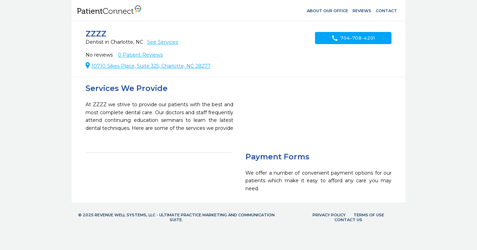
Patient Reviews (140, 55)
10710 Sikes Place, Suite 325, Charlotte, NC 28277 (151, 66)
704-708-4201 (353, 38)
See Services (162, 42)
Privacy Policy (329, 214)
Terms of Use (369, 214)
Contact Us (348, 219)
